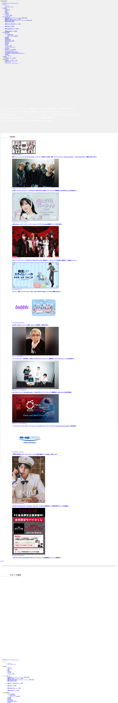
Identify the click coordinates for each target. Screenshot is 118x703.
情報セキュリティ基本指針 (10, 49)
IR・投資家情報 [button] (6, 32)
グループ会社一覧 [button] (6, 16)
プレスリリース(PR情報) (12, 36)
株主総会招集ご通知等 (9, 40)
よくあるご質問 (8, 45)
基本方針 (7, 43)
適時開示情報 (10, 34)
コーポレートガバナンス (10, 47)
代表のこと (7, 9)
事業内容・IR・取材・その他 (11, 60)
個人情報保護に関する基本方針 (11, 51)
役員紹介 (7, 12)
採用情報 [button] (5, 56)
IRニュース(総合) (11, 693)
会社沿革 (7, 14)
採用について (8, 61)
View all (2, 560)
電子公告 (7, 42)
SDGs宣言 (7, 48)
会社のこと (7, 10)
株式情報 (7, 37)
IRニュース (7, 33)
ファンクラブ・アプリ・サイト (11, 63)
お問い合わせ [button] (5, 59)
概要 (6, 11)
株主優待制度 (8, 39)
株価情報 (7, 38)
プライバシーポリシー (9, 50)
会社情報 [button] (5, 8)
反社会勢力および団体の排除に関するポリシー (15, 53)
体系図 (6, 44)
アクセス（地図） (9, 15)
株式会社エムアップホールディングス (11, 3)
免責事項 (7, 54)
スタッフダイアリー (9, 6)
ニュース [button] (5, 4)
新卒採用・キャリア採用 (10, 58)
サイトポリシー (8, 55)
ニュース (7, 5)
